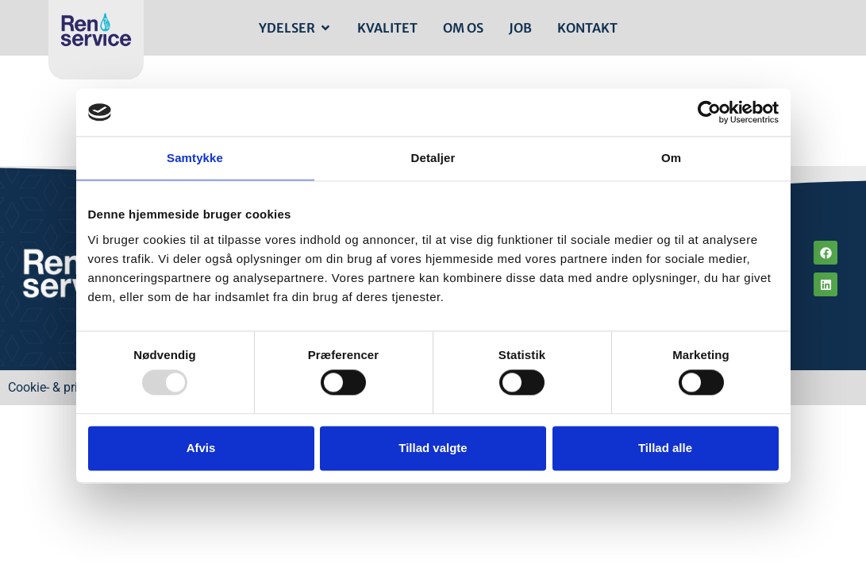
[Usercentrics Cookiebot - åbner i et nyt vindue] (709, 112)
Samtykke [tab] (195, 157)
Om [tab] (671, 157)
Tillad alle (665, 447)
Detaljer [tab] (433, 157)
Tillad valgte (432, 447)
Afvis (201, 447)
